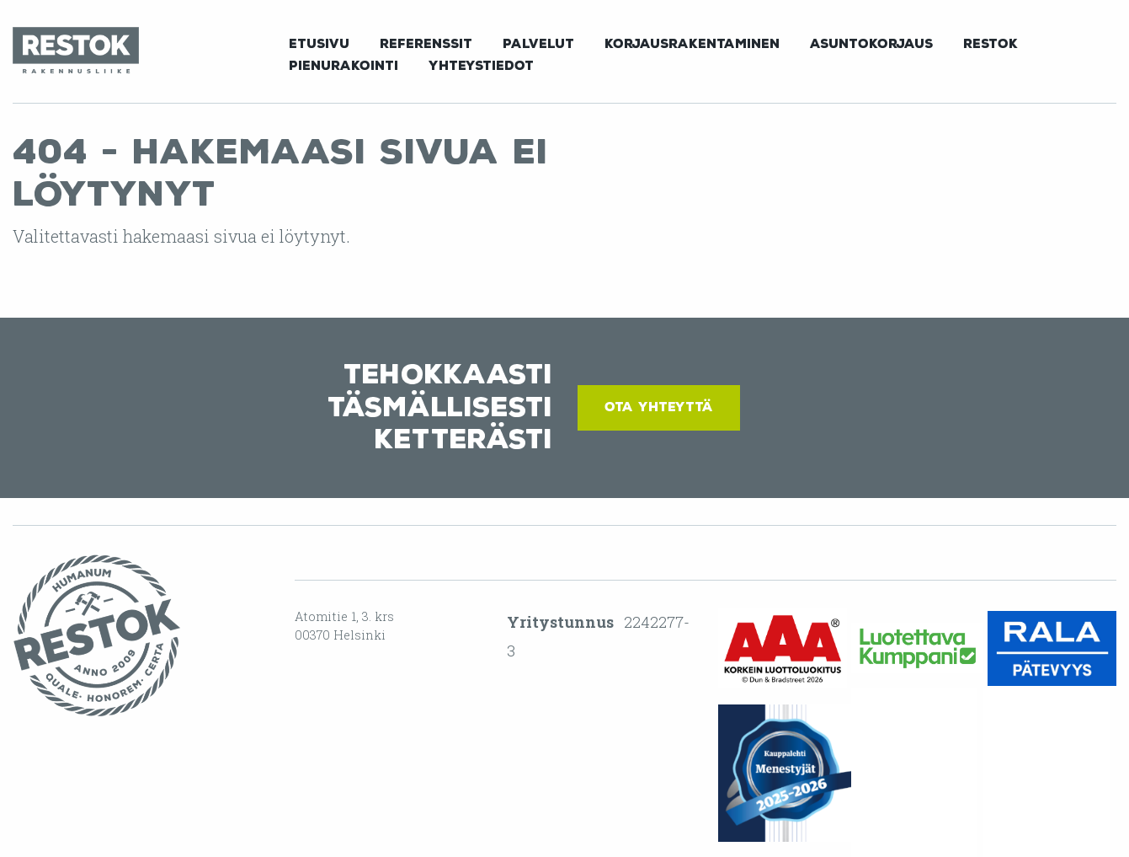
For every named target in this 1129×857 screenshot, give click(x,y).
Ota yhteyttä (658, 407)
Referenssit (426, 43)
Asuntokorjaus (871, 43)
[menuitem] (319, 42)
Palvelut (538, 43)
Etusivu (319, 43)
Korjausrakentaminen (692, 43)
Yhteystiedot (481, 65)
